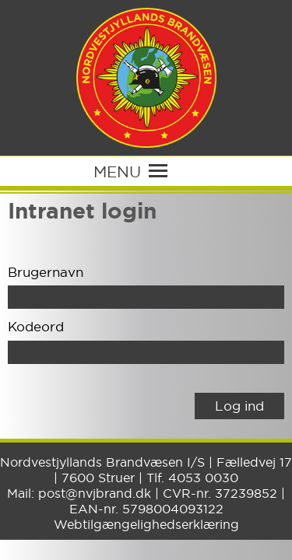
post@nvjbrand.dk (94, 493)
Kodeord (36, 326)
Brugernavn (45, 272)
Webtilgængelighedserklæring (146, 524)
